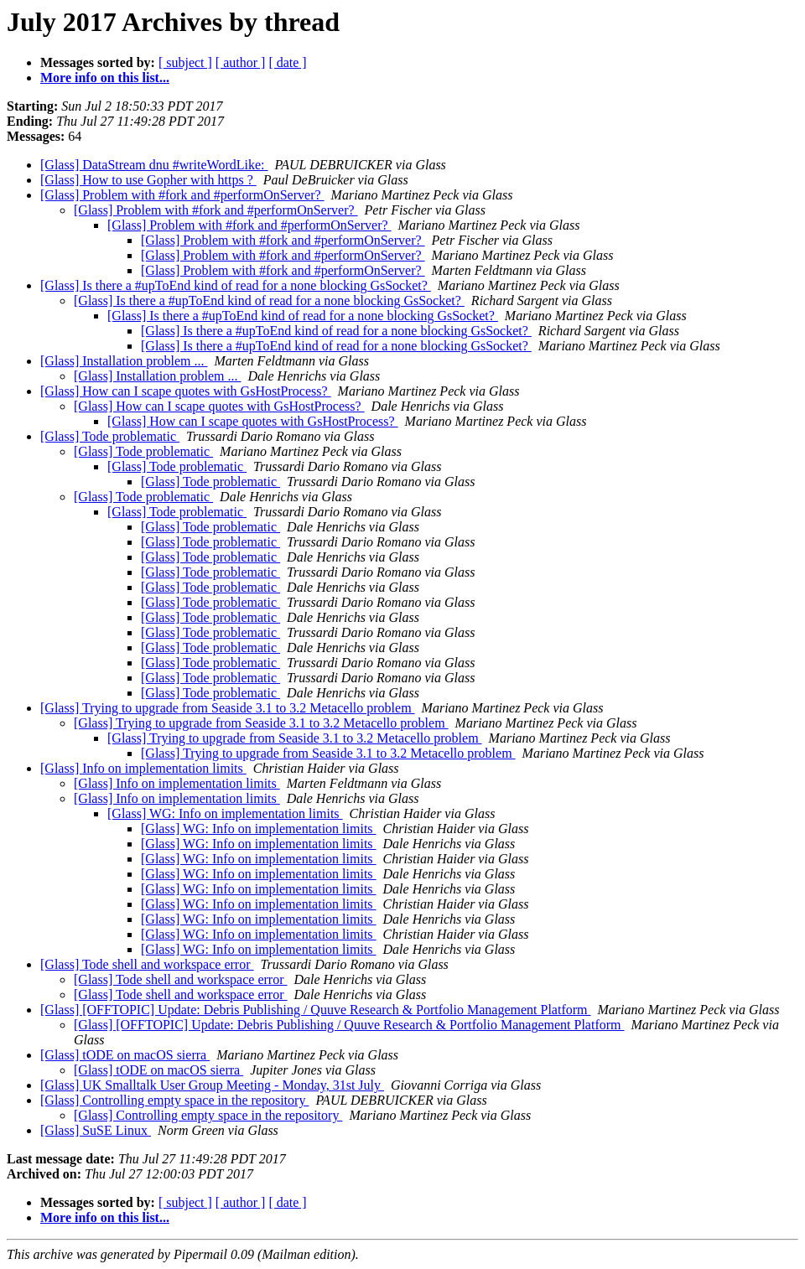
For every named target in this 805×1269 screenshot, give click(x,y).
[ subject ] (185, 62)
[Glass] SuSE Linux (95, 1130)
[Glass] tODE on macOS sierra (125, 1055)
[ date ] (287, 62)
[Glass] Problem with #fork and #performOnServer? (182, 195)
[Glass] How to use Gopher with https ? (148, 180)
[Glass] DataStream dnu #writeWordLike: (154, 165)
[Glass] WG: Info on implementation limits (225, 813)
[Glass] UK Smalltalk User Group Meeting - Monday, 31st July (212, 1085)
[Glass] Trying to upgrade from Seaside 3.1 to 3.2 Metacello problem (227, 708)
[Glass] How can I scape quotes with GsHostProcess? (185, 391)
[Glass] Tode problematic (109, 436)
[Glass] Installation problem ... (124, 361)
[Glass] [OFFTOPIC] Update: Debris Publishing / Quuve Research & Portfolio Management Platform (315, 1009)
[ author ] (241, 62)
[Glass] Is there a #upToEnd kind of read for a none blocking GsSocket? (235, 285)
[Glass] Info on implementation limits (143, 768)
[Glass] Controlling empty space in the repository (174, 1100)
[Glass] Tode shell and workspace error (147, 964)
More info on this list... (104, 77)
